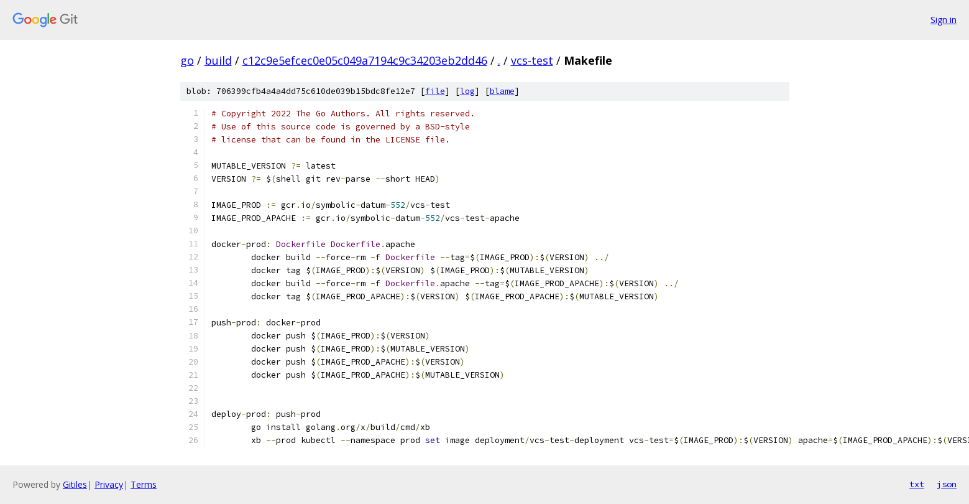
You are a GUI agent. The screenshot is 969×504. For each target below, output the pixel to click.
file (435, 91)
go (187, 60)
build (218, 60)
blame (502, 91)
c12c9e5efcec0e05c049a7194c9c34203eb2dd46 (364, 60)
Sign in (943, 20)
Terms (144, 484)
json (947, 484)
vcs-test (532, 60)
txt (916, 484)
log (467, 91)
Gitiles (75, 484)
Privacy (108, 484)
